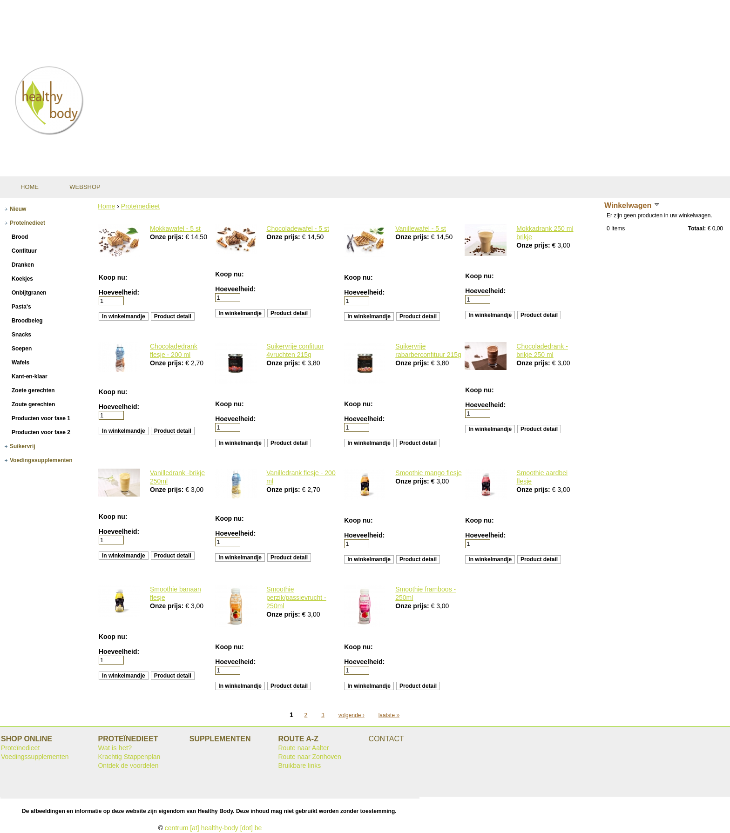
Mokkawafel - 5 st (175, 228)
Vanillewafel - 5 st (420, 228)
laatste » (389, 715)
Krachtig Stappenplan (129, 756)
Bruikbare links (299, 765)
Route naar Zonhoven (309, 756)
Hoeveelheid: (119, 292)
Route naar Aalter (303, 748)
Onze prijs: (167, 237)
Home (106, 206)
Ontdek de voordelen (128, 765)
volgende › (351, 715)
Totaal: (697, 228)
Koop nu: (113, 277)
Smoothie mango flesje (428, 473)
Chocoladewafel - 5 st (297, 228)
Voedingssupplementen (35, 756)
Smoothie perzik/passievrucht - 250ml (296, 597)
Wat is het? (115, 748)
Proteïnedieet (140, 206)
